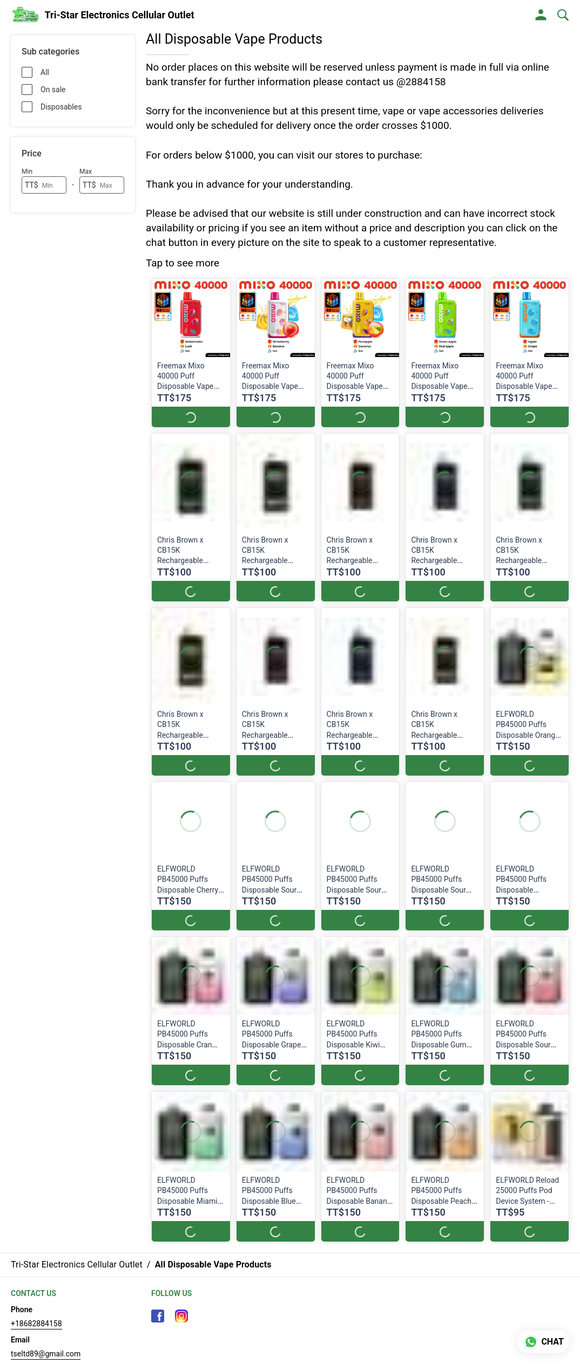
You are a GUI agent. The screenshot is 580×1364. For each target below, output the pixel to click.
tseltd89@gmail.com (45, 1353)
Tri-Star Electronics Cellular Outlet (119, 15)
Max (85, 171)
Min (27, 171)
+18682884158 (36, 1323)
